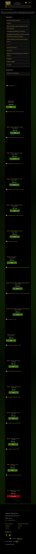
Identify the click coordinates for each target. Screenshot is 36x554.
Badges (10, 9)
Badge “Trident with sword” (13, 412)
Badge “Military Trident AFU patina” (15, 127)
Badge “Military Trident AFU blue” (14, 153)
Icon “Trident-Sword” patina (13, 490)
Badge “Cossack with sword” (13, 360)
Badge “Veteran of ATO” (12, 464)
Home (2, 9)
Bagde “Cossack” (11, 334)
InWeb (14, 541)
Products (6, 9)
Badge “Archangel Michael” (13, 438)
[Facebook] (6, 535)
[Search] (6, 6)
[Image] (11, 92)
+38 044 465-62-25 (11, 513)
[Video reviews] (9, 535)
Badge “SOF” (11, 101)
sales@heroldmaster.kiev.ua (12, 515)
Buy (11, 106)
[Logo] (8, 3)
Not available (13, 496)
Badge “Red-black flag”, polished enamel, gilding (17, 282)
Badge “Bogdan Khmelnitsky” (14, 386)
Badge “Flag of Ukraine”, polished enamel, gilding (17, 308)
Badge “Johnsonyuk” (12, 256)
